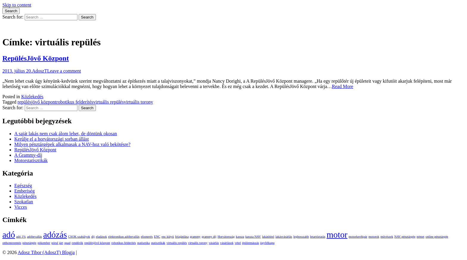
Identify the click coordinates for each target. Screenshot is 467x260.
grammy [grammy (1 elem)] (195, 236)
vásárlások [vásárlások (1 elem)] (227, 242)
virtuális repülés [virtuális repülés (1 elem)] (176, 242)
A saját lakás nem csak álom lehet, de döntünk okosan (65, 133)
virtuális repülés (108, 101)
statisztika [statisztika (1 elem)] (143, 242)
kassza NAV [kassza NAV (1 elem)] (253, 236)
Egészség (23, 185)
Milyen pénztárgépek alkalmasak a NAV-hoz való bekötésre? (72, 144)
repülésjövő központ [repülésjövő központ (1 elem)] (97, 242)
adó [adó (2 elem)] (8, 234)
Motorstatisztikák (31, 160)
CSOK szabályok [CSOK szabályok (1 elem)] (79, 236)
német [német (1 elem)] (420, 236)
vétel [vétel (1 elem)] (238, 242)
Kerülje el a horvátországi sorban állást (51, 138)
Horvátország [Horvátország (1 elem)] (225, 236)
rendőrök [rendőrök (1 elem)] (77, 242)
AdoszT (39, 70)
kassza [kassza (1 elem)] (240, 236)
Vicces (20, 207)
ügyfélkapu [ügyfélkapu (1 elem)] (267, 242)
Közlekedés (32, 96)
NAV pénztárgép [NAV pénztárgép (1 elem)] (404, 236)
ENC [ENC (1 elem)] (157, 236)
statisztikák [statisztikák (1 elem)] (158, 242)
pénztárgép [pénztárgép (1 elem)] (29, 242)
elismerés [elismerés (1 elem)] (147, 236)
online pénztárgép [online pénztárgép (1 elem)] (437, 236)
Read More (342, 86)
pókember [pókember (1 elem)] (44, 242)
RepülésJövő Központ (35, 58)
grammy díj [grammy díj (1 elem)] (209, 236)
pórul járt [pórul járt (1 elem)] (57, 242)
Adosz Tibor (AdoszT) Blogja (31, 27)
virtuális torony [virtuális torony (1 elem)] (197, 242)
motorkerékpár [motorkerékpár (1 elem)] (358, 236)
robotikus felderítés (74, 101)
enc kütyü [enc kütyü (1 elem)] (167, 236)
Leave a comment (64, 70)
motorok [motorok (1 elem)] (373, 236)
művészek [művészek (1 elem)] (386, 236)
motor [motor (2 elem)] (337, 234)
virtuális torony (138, 101)
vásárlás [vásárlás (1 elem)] (214, 242)
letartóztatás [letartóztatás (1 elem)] (317, 236)
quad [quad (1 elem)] (67, 242)
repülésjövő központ (37, 101)
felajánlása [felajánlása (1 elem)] (182, 236)
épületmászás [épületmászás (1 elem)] (250, 242)
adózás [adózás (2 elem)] (55, 234)
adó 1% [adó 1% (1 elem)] (21, 236)
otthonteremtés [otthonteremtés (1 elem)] (11, 242)
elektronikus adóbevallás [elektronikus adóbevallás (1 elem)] (124, 236)
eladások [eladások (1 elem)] (101, 236)
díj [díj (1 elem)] (92, 236)
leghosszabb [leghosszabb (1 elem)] (301, 236)
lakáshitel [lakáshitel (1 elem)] (268, 236)
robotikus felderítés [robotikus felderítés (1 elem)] (123, 242)
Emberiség (24, 190)
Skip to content (16, 4)
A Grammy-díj (28, 155)
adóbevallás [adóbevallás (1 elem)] (34, 236)
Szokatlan (23, 201)
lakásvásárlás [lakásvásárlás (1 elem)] (283, 236)
